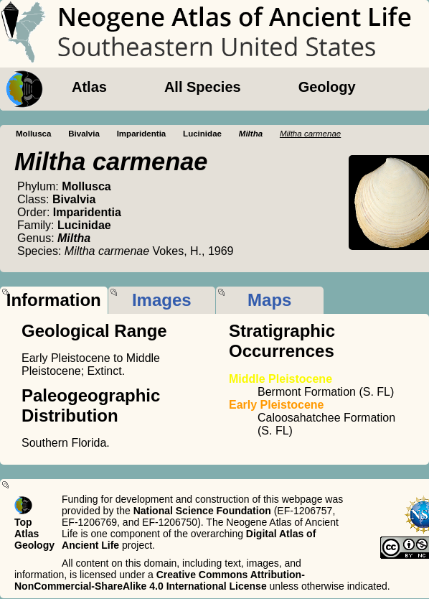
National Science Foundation (202, 510)
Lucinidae (202, 133)
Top (23, 522)
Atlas (89, 87)
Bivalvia (84, 133)
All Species (202, 87)
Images (162, 300)
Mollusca (33, 133)
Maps (269, 300)
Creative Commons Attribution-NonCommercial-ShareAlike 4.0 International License (159, 580)
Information (53, 300)
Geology (327, 87)
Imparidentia (141, 133)
